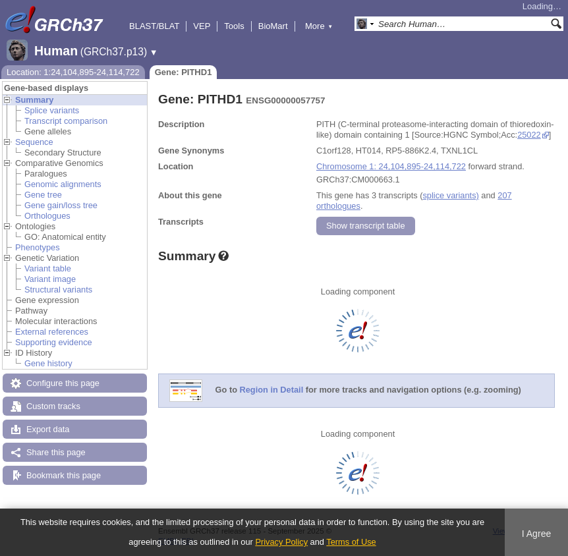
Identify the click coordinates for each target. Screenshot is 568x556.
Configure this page (62, 383)
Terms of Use (351, 542)
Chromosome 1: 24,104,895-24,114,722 (391, 166)
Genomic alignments (62, 184)
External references (51, 332)
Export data (47, 429)
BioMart (273, 26)
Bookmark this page (63, 475)
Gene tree (43, 195)
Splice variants (51, 110)
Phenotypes (37, 247)
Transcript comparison (65, 121)
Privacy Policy (281, 542)
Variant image (50, 279)
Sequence (34, 142)
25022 (529, 135)
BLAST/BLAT (154, 26)
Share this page (56, 452)
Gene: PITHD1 (183, 72)
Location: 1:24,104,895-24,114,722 (73, 72)
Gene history (48, 363)
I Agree (537, 533)
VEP (201, 26)
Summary (34, 100)
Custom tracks (53, 406)
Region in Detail (272, 390)
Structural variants (58, 289)
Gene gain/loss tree (61, 205)
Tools (234, 26)
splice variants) (450, 195)
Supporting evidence (53, 342)
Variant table (47, 268)
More (319, 26)
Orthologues (47, 216)
